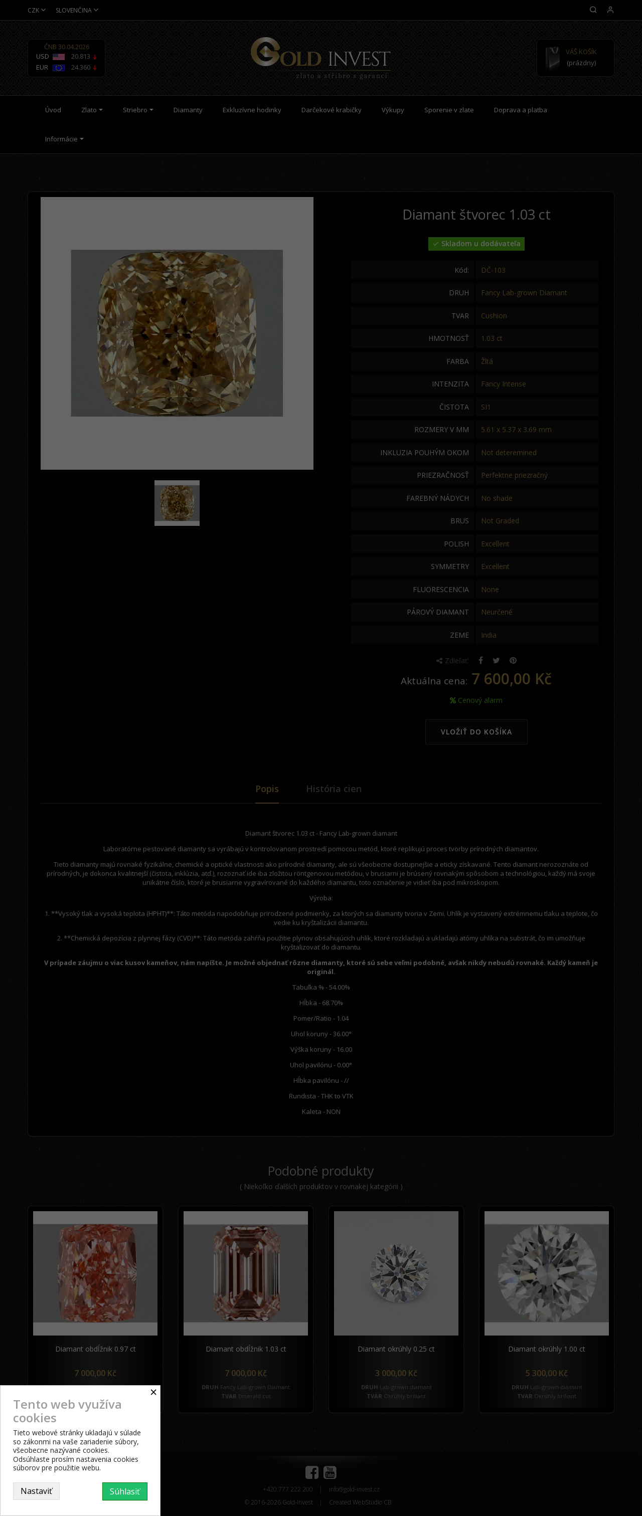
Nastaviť (36, 1490)
